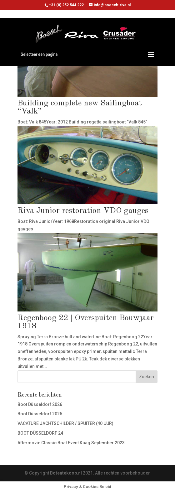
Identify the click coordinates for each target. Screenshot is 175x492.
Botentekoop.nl (66, 472)
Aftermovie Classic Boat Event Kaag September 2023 (71, 442)
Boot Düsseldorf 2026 (40, 404)
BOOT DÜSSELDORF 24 (40, 433)
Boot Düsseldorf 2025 (40, 413)
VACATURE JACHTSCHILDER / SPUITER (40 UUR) (65, 423)
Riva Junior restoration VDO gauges (83, 211)
